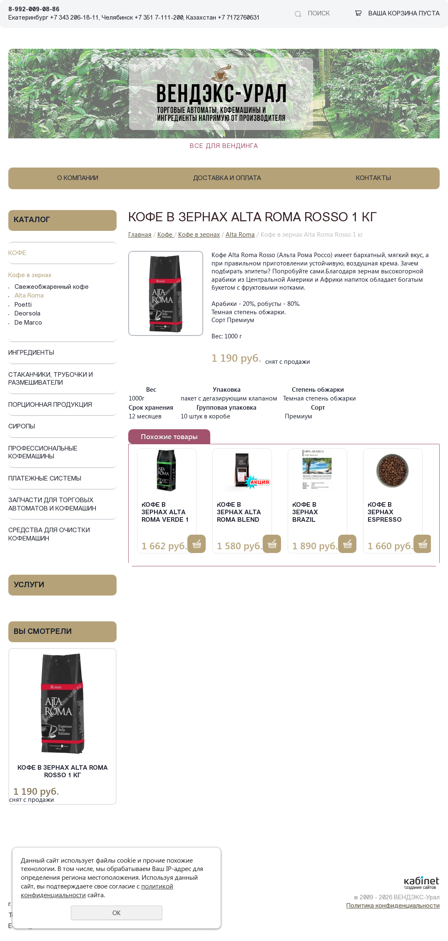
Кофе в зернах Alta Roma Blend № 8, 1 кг (239, 513)
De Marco (28, 323)
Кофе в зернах (30, 276)
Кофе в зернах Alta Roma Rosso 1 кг (62, 772)
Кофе (17, 253)
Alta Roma (29, 296)
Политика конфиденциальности (393, 906)
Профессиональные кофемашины (42, 453)
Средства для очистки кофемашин (49, 535)
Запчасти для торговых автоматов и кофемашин (52, 505)
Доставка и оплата (227, 178)
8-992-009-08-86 (34, 10)
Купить (196, 544)
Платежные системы (44, 479)
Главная (140, 234)
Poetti (23, 305)
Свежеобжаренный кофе (52, 287)
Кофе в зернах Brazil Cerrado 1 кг (315, 513)
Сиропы (21, 427)
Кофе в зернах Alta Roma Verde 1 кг (165, 513)
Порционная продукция (50, 405)
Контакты (373, 178)
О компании (77, 178)
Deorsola (27, 314)
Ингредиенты (31, 353)
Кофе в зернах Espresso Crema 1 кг (387, 513)
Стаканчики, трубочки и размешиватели (50, 379)
